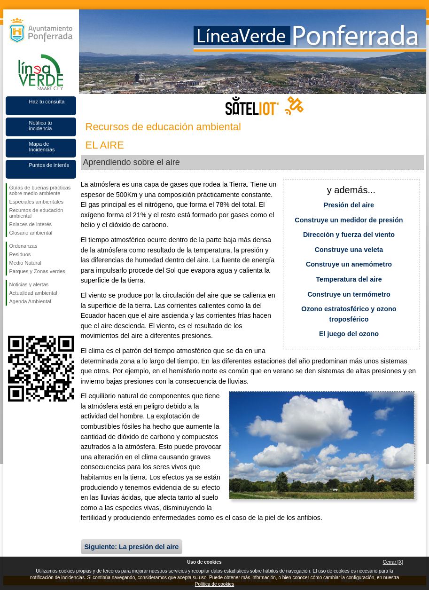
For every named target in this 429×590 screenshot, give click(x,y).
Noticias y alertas (29, 284)
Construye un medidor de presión (349, 220)
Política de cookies (214, 584)
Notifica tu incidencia (40, 125)
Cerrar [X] (393, 562)
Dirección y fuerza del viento (349, 234)
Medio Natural (25, 263)
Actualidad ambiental (33, 293)
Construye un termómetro (348, 294)
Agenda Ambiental (30, 301)
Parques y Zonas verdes (37, 271)
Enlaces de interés (30, 224)
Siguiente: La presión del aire (132, 547)
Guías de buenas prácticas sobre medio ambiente (40, 190)
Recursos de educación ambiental (36, 213)
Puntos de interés (49, 165)
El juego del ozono (349, 334)
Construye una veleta (349, 249)
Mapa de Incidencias (42, 146)
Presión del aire (349, 205)
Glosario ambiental (31, 233)
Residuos (20, 254)
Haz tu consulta (47, 101)
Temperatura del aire (349, 279)
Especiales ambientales (36, 202)
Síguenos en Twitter (26, 320)
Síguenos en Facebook (11, 320)
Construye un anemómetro (349, 264)
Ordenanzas (23, 246)
